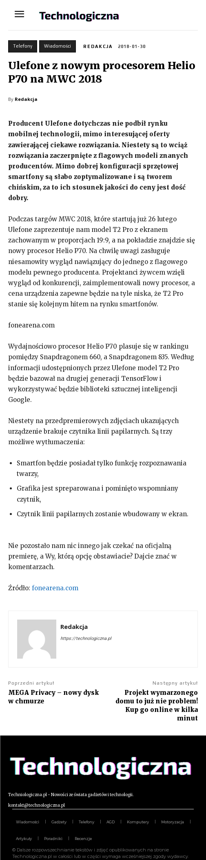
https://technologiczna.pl (85, 638)
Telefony (22, 46)
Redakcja (98, 46)
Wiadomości (57, 46)
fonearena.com (55, 588)
